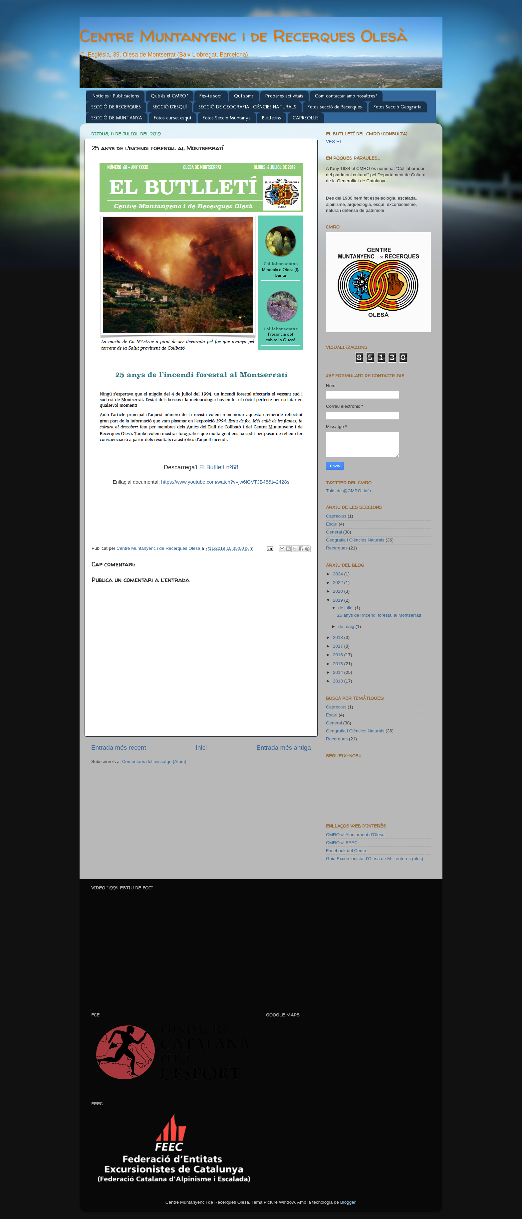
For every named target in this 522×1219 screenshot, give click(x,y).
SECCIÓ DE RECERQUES (116, 107)
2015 (338, 663)
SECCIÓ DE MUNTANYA (116, 118)
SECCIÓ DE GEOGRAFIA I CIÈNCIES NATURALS (247, 107)
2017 (338, 646)
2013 (338, 681)
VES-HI (333, 141)
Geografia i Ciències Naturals (355, 539)
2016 (338, 654)
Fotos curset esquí (172, 118)
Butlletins (271, 118)
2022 (338, 582)
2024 (338, 573)
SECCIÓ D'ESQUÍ (169, 107)
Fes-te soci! (210, 96)
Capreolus (336, 516)
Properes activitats (284, 96)
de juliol (346, 607)
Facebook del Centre (347, 850)
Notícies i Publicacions (116, 96)
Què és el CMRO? (169, 96)
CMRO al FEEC (342, 842)
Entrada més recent (118, 747)
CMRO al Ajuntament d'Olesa (355, 834)
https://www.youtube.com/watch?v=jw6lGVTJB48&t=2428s (225, 482)
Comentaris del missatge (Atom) (154, 761)
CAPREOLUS (306, 118)
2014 (338, 672)
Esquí (332, 524)
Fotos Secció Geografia (397, 107)
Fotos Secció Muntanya (227, 118)
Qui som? (244, 96)
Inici (201, 747)
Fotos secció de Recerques (335, 107)
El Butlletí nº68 (218, 467)
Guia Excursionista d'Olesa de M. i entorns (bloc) (374, 858)
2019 (338, 600)
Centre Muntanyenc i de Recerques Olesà (243, 35)
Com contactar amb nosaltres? (346, 96)
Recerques (337, 547)
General (334, 532)
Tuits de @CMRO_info (348, 490)
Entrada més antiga (283, 747)
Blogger (348, 1202)
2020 (338, 591)
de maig (347, 626)
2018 (338, 637)
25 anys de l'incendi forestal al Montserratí (379, 615)
